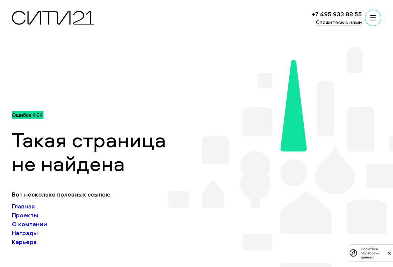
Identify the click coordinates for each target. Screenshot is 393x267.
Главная (23, 206)
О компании (29, 224)
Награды (25, 233)
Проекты (25, 215)
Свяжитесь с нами (339, 22)
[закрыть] (389, 253)
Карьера (24, 242)
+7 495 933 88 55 (337, 14)
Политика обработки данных (370, 253)
